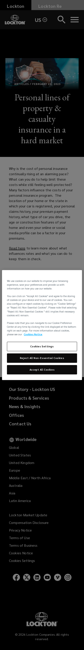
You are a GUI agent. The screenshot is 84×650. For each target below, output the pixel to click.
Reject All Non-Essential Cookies (42, 358)
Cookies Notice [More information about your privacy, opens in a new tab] (33, 334)
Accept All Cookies (42, 369)
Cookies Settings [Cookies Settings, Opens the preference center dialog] (42, 346)
